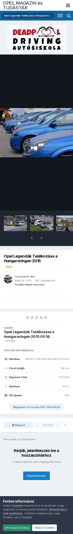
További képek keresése (30, 274)
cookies (17, 505)
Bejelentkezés (36, 465)
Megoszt (18, 415)
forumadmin (22, 266)
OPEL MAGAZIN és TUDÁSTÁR (23, 5)
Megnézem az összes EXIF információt (36, 396)
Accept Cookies (17, 527)
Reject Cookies (44, 527)
